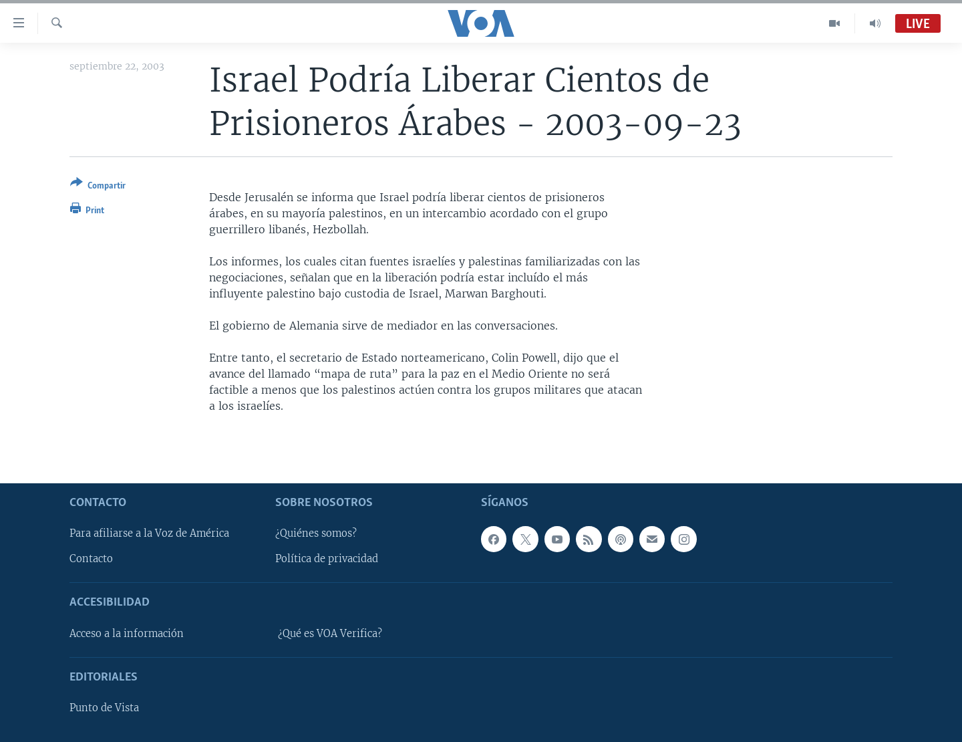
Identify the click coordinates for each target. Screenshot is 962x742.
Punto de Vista (104, 708)
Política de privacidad (326, 559)
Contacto (91, 559)
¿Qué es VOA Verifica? (330, 633)
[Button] (98, 187)
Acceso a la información (126, 633)
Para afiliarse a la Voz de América (149, 533)
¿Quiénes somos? (316, 533)
